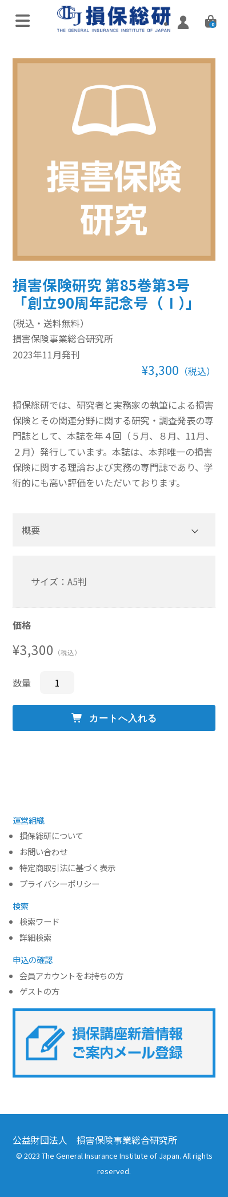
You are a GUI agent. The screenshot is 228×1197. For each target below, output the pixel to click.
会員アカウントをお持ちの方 (71, 976)
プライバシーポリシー (59, 884)
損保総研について (51, 836)
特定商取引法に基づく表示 (67, 868)
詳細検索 (35, 937)
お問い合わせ (43, 852)
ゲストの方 (39, 991)
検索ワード (39, 921)
